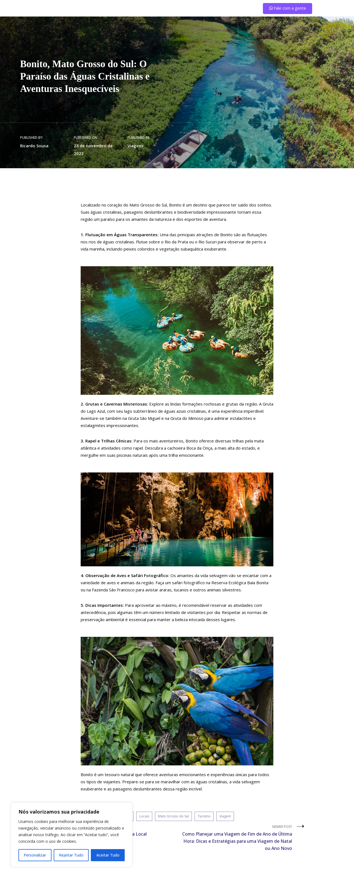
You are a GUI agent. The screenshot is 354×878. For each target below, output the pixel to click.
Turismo (204, 816)
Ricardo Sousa (34, 145)
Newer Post (236, 838)
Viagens (135, 145)
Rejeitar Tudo (71, 855)
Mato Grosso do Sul (173, 816)
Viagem (225, 816)
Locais (144, 816)
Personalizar (35, 855)
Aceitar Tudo (107, 855)
